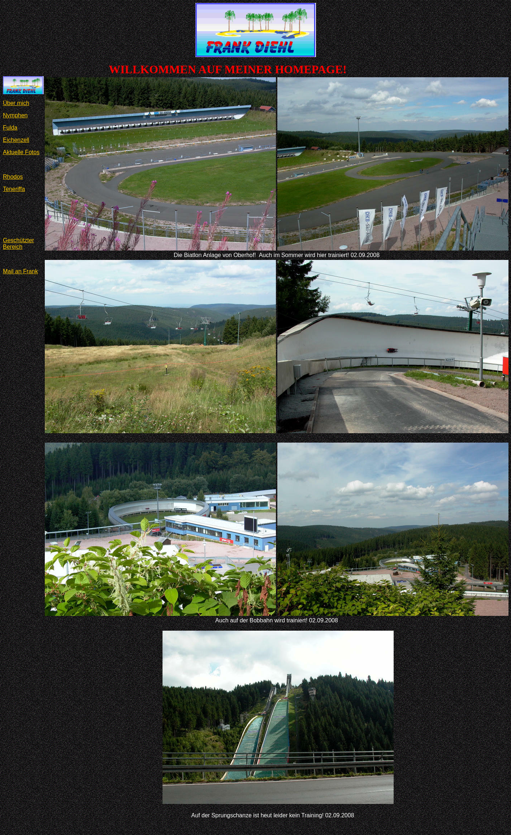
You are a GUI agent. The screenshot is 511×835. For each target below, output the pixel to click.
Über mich (16, 103)
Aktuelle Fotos (21, 152)
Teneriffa (14, 189)
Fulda (10, 128)
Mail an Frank (20, 271)
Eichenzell (16, 140)
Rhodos (13, 177)
